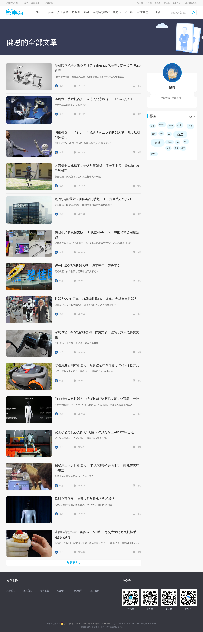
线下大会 (176, 3)
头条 (51, 12)
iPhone (169, 142)
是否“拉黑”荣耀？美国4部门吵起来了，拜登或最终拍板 (93, 199)
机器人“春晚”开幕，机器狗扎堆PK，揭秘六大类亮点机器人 (96, 299)
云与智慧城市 (101, 12)
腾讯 (168, 148)
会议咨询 (78, 590)
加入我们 (27, 590)
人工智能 (63, 12)
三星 (171, 126)
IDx (177, 142)
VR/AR (129, 12)
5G (169, 134)
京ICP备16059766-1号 (100, 623)
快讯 (39, 12)
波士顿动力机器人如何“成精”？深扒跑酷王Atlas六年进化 (94, 432)
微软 (176, 148)
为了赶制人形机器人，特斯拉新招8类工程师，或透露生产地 (97, 399)
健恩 (172, 87)
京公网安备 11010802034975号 (75, 623)
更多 (191, 116)
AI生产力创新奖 (190, 3)
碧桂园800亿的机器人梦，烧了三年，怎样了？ (87, 265)
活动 (157, 12)
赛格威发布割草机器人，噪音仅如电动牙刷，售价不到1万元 (97, 365)
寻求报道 (44, 590)
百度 (180, 134)
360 (161, 133)
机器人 (117, 12)
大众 (154, 134)
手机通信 (142, 12)
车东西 (149, 3)
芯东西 (158, 3)
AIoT (86, 12)
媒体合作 (94, 590)
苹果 (183, 148)
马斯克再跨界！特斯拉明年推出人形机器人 (85, 498)
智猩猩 (167, 3)
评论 (139, 86)
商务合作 (61, 590)
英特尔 (162, 124)
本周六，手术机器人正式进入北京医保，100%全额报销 (94, 99)
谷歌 (179, 125)
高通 (157, 143)
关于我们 (10, 590)
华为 (190, 126)
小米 (152, 126)
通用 (186, 141)
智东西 (140, 3)
